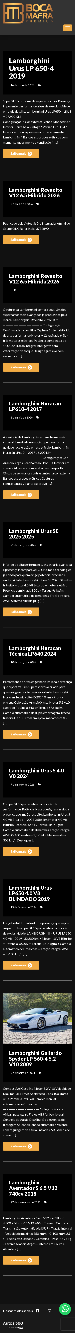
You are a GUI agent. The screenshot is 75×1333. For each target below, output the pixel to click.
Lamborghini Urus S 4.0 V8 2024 (36, 773)
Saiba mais (21, 154)
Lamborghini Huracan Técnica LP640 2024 (35, 651)
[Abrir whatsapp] (65, 1309)
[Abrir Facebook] (41, 1313)
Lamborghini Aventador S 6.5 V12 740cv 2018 (33, 1188)
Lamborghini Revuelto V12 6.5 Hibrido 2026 (35, 193)
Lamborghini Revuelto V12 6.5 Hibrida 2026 (35, 279)
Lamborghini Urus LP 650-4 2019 (31, 68)
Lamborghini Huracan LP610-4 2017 (35, 406)
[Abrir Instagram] (52, 1313)
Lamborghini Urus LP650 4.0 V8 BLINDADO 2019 (30, 893)
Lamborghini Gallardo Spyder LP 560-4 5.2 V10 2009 (35, 1058)
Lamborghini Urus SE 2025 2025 (34, 534)
